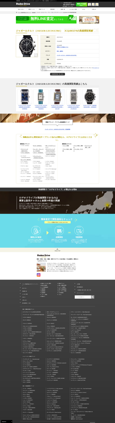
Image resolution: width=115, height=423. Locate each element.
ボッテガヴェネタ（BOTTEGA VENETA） (32, 371)
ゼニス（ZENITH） (75, 326)
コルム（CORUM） (51, 320)
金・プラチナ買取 (62, 293)
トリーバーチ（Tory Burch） (29, 365)
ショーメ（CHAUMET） (52, 324)
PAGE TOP (57, 253)
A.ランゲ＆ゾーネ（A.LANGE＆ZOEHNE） (32, 306)
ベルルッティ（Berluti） (76, 369)
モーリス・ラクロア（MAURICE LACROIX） (32, 342)
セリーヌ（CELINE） (51, 361)
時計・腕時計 (60, 51)
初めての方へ (21, 9)
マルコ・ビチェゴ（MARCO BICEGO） (31, 406)
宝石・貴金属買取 (62, 291)
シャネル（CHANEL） (28, 324)
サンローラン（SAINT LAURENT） (30, 359)
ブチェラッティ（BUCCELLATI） (54, 399)
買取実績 (52, 9)
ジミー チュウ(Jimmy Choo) (53, 359)
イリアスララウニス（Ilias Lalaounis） (55, 379)
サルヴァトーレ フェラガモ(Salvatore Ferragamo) (81, 357)
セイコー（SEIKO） (51, 326)
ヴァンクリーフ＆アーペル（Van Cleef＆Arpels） (81, 308)
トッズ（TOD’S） (75, 363)
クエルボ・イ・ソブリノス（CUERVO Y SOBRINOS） (79, 314)
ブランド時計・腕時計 (78, 145)
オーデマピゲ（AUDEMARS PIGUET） (79, 311)
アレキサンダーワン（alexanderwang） (31, 351)
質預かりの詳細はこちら (62, 47)
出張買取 (43, 295)
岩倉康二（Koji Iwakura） (76, 408)
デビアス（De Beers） (52, 395)
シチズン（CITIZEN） (27, 322)
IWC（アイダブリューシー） (50, 146)
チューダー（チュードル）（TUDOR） (38, 149)
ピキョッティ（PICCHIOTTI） (53, 397)
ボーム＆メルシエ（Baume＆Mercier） (55, 341)
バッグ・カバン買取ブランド (28, 349)
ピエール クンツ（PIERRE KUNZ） (54, 335)
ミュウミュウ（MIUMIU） (53, 372)
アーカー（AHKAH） (27, 379)
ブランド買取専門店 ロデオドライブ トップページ (30, 287)
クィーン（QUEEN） (51, 385)
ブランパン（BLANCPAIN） (29, 339)
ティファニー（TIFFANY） (28, 329)
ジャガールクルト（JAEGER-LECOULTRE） (67, 55)
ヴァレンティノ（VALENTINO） (78, 351)
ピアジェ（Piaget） (27, 335)
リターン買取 (44, 297)
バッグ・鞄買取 (62, 289)
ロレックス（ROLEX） (25, 157)
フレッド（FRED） (51, 401)
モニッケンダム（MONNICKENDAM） (31, 408)
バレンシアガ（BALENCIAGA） (30, 367)
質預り (92, 4)
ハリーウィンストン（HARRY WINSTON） (50, 152)
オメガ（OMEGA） (37, 145)
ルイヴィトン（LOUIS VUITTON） (54, 344)
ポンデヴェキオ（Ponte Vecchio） (54, 403)
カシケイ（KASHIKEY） (28, 383)
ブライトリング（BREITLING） (24, 149)
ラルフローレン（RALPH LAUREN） (79, 342)
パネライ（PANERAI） (37, 151)
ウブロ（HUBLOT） (25, 151)
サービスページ (96, 67)
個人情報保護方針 (79, 288)
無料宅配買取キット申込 (26, 298)
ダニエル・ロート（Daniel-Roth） (54, 327)
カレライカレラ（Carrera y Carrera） (79, 383)
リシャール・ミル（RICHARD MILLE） (31, 344)
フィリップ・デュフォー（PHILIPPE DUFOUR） (81, 335)
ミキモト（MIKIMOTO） (52, 406)
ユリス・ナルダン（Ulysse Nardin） (55, 342)
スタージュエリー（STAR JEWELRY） (79, 391)
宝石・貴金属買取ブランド (27, 378)
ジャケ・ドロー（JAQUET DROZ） (78, 322)
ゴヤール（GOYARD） (52, 357)
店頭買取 (43, 293)
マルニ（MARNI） (27, 372)
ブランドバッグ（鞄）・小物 (89, 146)
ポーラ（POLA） (74, 401)
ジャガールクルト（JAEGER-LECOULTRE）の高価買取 (57, 129)
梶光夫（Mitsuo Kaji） (28, 410)
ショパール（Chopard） (76, 324)
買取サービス (31, 9)
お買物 (88, 4)
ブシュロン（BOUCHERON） (29, 399)
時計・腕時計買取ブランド (27, 304)
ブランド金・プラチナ (78, 148)
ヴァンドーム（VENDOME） (29, 381)
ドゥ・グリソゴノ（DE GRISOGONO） (55, 329)
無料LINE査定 (44, 288)
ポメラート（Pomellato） (28, 403)
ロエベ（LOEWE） (27, 374)
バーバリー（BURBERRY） (53, 365)
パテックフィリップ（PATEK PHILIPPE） (49, 149)
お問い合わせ (24, 297)
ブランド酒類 (65, 145)
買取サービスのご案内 (46, 286)
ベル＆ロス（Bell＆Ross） (28, 341)
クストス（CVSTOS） (27, 317)
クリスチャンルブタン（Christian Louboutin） (57, 355)
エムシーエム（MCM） (28, 353)
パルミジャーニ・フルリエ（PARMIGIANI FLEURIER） (80, 332)
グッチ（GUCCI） (51, 317)
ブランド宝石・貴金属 (67, 148)
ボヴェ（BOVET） (75, 341)
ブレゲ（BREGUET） (75, 339)
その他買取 (61, 295)
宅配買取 (43, 291)
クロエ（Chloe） (74, 355)
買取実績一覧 (24, 291)
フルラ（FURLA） (51, 369)
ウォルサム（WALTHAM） (53, 381)
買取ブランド (42, 9)
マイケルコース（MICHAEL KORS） (79, 371)
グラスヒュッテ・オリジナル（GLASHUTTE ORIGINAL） (80, 317)
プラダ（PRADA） (75, 367)
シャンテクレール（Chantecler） (54, 389)
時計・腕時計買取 (62, 288)
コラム (83, 9)
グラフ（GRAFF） (27, 387)
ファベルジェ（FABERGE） (77, 397)
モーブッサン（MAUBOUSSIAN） (78, 406)
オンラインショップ (80, 291)
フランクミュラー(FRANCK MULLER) (79, 399)
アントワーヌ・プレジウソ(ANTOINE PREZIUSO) (33, 308)
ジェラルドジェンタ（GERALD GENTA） (80, 320)
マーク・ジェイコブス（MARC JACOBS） (56, 371)
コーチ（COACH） (27, 357)
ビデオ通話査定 (44, 289)
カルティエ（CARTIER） (52, 314)
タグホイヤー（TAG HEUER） (29, 327)
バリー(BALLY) (74, 365)
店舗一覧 (63, 9)
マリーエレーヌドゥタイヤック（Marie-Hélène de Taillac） (82, 403)
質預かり (43, 299)
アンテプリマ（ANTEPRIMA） (53, 351)
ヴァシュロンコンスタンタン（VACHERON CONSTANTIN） (56, 308)
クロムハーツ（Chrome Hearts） (54, 387)
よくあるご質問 (73, 9)
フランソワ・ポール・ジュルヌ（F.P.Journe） (81, 337)
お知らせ (94, 9)
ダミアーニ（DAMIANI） (52, 393)
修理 (96, 4)
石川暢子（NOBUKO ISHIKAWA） (54, 410)
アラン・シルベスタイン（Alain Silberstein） (80, 306)
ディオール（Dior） (27, 363)
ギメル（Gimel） (26, 385)
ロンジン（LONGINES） (76, 346)
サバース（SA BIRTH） (76, 387)
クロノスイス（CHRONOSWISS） (30, 320)
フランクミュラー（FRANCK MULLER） (37, 155)
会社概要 (78, 286)
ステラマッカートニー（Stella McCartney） (32, 361)
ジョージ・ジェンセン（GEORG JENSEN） (80, 389)
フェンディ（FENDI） (51, 367)
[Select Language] (6, 421)
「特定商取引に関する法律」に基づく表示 (85, 289)
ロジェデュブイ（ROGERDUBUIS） (79, 344)
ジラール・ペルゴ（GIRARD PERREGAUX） (32, 326)
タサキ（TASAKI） (27, 393)
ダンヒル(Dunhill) (74, 361)
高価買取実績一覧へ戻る (57, 74)
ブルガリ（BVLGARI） (52, 339)
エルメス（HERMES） (52, 311)
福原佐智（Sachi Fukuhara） (77, 410)
